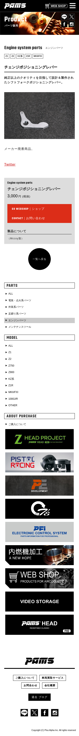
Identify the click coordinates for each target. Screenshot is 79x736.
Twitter (10, 164)
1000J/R (13, 398)
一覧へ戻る (39, 259)
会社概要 (49, 685)
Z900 (11, 372)
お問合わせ (30, 685)
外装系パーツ (16, 306)
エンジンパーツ (17, 320)
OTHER (12, 405)
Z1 (6, 56)
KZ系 (19, 56)
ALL (10, 293)
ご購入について (17, 424)
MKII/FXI (38, 56)
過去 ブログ (39, 697)
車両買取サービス (53, 677)
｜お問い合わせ (28, 218)
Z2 (13, 56)
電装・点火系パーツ (19, 300)
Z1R (28, 56)
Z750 (11, 365)
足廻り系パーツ (17, 313)
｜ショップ (28, 209)
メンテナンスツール (19, 326)
